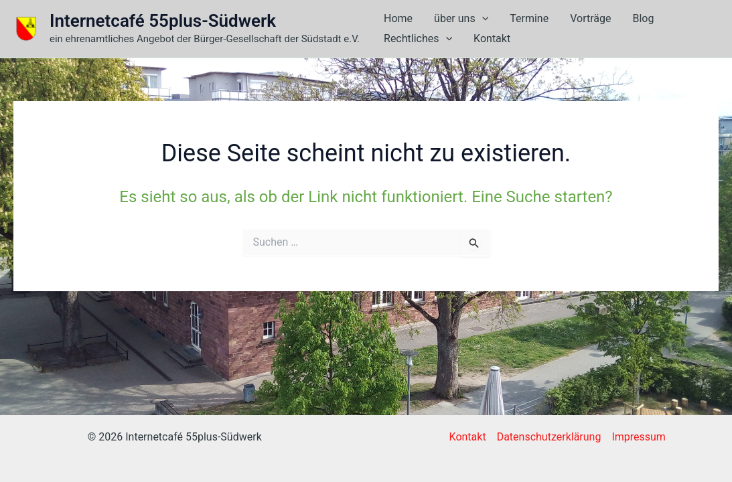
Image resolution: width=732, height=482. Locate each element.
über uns (461, 19)
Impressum (638, 436)
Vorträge (590, 18)
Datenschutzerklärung (549, 436)
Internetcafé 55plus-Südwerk (163, 21)
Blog (643, 18)
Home (398, 18)
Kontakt (491, 38)
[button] (482, 19)
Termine (529, 18)
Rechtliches (418, 39)
